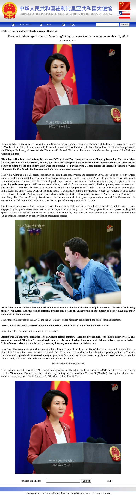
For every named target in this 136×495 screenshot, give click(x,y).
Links (48, 24)
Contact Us (25, 24)
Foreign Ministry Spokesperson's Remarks (34, 31)
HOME (5, 31)
